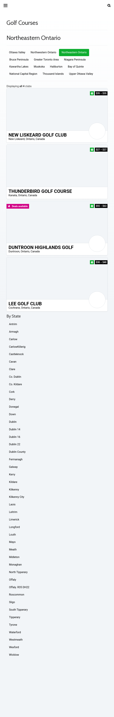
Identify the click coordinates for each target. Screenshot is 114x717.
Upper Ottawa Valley (81, 73)
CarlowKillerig (17, 346)
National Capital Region (23, 73)
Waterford (15, 632)
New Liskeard (17, 139)
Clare (12, 369)
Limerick (14, 519)
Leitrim (13, 512)
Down (12, 414)
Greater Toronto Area (46, 59)
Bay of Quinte (76, 66)
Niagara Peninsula (75, 59)
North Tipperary (18, 572)
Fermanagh (16, 459)
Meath (13, 549)
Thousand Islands (53, 73)
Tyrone (13, 624)
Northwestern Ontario (43, 52)
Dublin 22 (14, 444)
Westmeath (16, 639)
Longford (14, 527)
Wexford (14, 647)
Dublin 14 (14, 429)
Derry (12, 399)
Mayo (12, 542)
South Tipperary (18, 609)
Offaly (12, 579)
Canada (40, 139)
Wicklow (14, 654)
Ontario (30, 139)
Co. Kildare (15, 384)
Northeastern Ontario (74, 52)
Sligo (12, 602)
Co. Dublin (15, 376)
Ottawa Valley (17, 52)
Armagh (13, 331)
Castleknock (16, 354)
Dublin (13, 421)
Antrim (13, 324)
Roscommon (16, 594)
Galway (13, 467)
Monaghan (15, 564)
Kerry (12, 474)
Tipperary (14, 617)
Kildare (13, 482)
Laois (12, 504)
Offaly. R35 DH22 (19, 587)
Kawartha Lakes (18, 66)
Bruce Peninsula (19, 59)
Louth (12, 534)
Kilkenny (14, 489)
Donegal (14, 406)
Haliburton (56, 66)
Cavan (12, 361)
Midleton (14, 557)
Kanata (13, 195)
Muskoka (39, 66)
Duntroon (14, 251)
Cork (12, 391)
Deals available (18, 206)
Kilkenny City (16, 496)
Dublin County (17, 451)
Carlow (13, 339)
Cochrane (14, 307)
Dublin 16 (14, 437)
